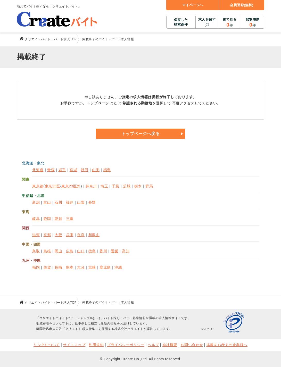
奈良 (81, 235)
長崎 (58, 267)
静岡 (47, 218)
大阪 (58, 235)
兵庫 (69, 235)
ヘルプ (153, 345)
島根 (47, 251)
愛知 (58, 218)
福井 (69, 202)
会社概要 (169, 345)
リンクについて (47, 345)
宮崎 (92, 267)
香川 (103, 251)
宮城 (73, 170)
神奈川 (91, 186)
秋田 (84, 170)
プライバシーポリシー (125, 345)
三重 (69, 218)
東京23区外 (71, 186)
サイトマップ (74, 345)
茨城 (126, 186)
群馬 (149, 186)
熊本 (69, 267)
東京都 (38, 186)
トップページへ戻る (140, 133)
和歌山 (94, 235)
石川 (58, 202)
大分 (81, 267)
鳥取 (36, 251)
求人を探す (207, 19)
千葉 (115, 186)
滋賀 (36, 235)
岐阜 (36, 218)
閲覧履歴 (252, 23)
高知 (125, 251)
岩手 (62, 170)
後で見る (229, 23)
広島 (69, 251)
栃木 (138, 186)
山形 (96, 170)
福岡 (36, 267)
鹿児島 (105, 267)
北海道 (38, 170)
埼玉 (104, 186)
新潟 (36, 202)
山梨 (81, 202)
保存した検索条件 (181, 22)
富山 (47, 202)
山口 (81, 251)
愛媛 (114, 251)
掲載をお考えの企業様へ (226, 345)
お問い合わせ (192, 345)
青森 (51, 170)
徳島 (92, 251)
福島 (107, 170)
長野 (92, 202)
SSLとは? (207, 328)
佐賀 (47, 267)
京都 (47, 235)
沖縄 (118, 267)
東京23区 (52, 186)
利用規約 (96, 345)
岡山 (58, 251)
